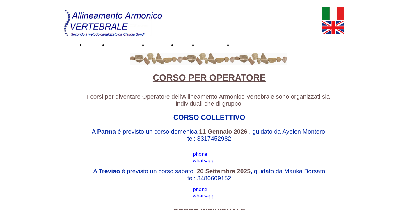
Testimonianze (122, 44)
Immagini (156, 44)
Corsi (181, 44)
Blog (236, 44)
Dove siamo (209, 44)
